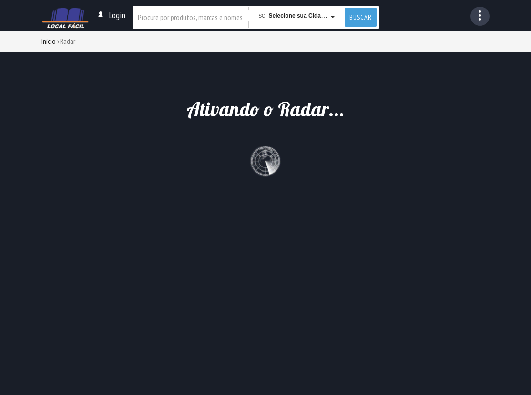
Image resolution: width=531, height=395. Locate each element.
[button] (480, 16)
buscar (360, 17)
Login (110, 15)
